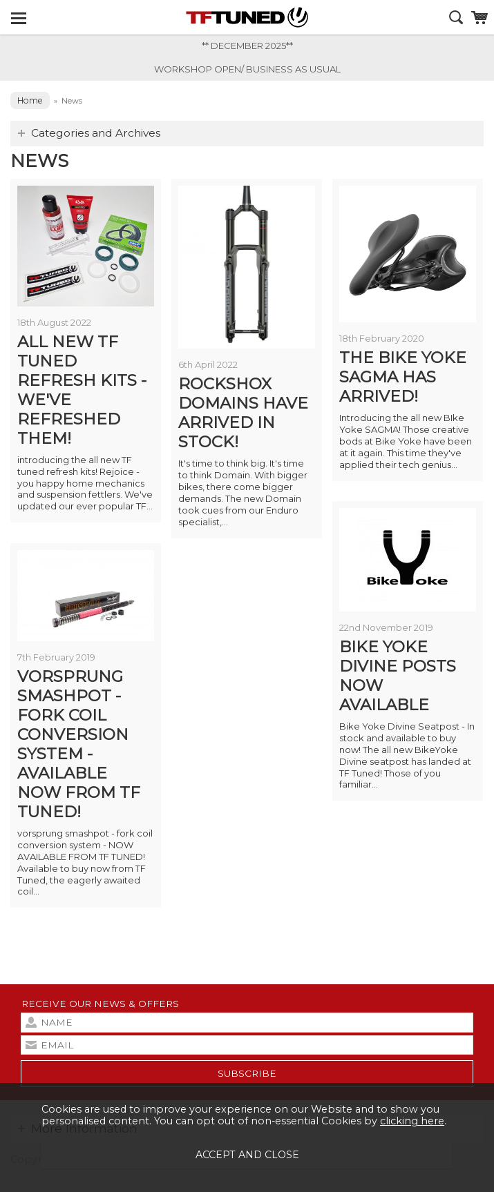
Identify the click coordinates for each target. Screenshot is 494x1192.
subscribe (247, 1073)
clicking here (412, 1121)
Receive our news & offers (100, 1003)
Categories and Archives (95, 132)
